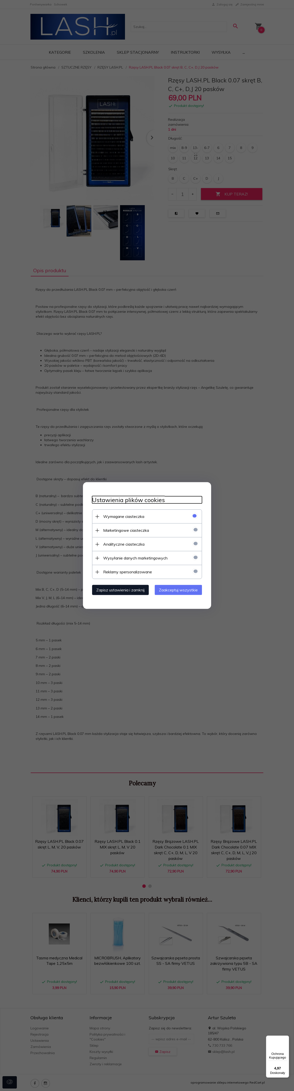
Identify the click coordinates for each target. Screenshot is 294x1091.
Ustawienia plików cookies (126, 499)
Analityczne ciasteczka (122, 543)
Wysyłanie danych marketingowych (133, 557)
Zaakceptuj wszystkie (180, 589)
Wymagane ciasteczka (121, 516)
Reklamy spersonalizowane (125, 571)
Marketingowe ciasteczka (124, 530)
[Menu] (286, 1039)
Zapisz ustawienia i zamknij (118, 589)
